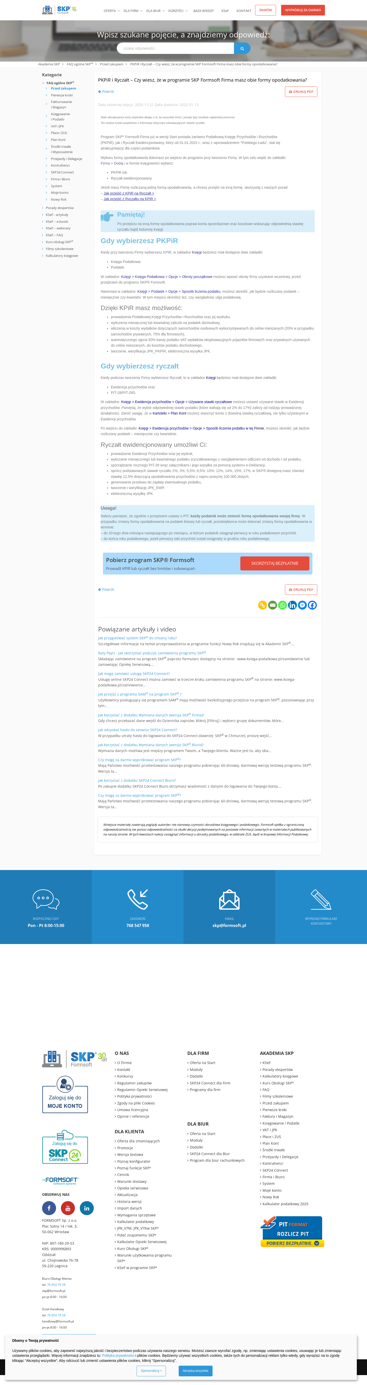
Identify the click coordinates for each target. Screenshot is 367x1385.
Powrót (106, 101)
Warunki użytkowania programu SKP (144, 1268)
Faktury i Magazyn (278, 1126)
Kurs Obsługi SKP (133, 1258)
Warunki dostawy (132, 1191)
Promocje (125, 1157)
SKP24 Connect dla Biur (210, 1163)
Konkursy (125, 1086)
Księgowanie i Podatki (60, 117)
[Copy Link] (262, 615)
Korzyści (176, 10)
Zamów (265, 10)
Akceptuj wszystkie (195, 1371)
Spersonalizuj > (151, 1371)
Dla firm (131, 10)
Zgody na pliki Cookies (136, 1113)
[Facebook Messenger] (302, 615)
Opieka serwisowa (132, 1198)
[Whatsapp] (282, 615)
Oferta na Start (202, 1072)
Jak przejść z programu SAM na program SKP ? (139, 704)
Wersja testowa (130, 1164)
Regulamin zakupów (134, 1093)
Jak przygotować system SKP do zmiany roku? (137, 648)
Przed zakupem (111, 64)
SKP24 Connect (62, 172)
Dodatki (196, 1086)
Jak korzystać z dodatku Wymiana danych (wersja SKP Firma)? (151, 725)
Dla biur (153, 10)
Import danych (129, 1218)
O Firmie (124, 1072)
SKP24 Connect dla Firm (210, 1093)
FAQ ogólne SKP (80, 64)
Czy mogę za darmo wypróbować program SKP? (139, 769)
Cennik (123, 1184)
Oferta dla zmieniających (138, 1151)
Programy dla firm (205, 1099)
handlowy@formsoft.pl (58, 1331)
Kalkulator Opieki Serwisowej (142, 1251)
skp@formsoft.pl (53, 1301)
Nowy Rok (59, 199)
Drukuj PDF (301, 101)
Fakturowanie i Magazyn (61, 104)
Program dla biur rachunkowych (217, 1170)
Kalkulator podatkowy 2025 (285, 1213)
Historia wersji (129, 1211)
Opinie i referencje (133, 1126)
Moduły (196, 1079)
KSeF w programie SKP (137, 1277)
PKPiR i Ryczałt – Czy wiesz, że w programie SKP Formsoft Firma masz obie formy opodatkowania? (201, 84)
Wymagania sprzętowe (136, 1224)
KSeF (225, 10)
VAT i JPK (57, 126)
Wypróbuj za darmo (303, 10)
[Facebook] (312, 615)
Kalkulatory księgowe (62, 255)
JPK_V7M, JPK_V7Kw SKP (138, 1238)
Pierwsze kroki (62, 95)
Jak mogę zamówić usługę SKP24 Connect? (134, 683)
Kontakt (244, 10)
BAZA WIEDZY (203, 10)
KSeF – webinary (58, 228)
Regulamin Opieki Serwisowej (142, 1099)
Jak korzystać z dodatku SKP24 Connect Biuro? (137, 790)
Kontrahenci (60, 165)
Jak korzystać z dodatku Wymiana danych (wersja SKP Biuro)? (151, 754)
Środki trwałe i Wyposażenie (62, 149)
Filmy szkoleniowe (59, 248)
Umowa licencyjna (132, 1119)
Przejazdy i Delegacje (66, 158)
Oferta (110, 10)
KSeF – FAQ (54, 235)
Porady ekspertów (60, 207)
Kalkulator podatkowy (135, 1231)
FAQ (266, 1099)
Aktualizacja (127, 1204)
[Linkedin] (292, 615)
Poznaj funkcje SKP (134, 1177)
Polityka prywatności (134, 1106)
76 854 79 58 (56, 1294)
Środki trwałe (274, 1160)
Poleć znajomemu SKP (136, 1245)
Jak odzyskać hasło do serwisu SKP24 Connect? (137, 740)
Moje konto (60, 192)
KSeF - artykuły (56, 214)
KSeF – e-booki (56, 221)
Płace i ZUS (59, 132)
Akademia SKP (49, 64)
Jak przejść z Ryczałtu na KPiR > (130, 209)
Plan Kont (58, 139)
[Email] (272, 615)
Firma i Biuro (60, 179)
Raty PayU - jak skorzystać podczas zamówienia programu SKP (152, 662)
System (56, 186)
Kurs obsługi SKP (59, 242)
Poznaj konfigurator (133, 1171)
